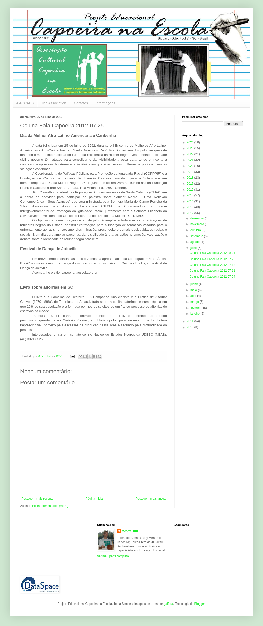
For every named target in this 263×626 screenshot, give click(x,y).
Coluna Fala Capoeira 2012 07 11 (212, 270)
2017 (190, 184)
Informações (105, 103)
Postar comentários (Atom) (50, 506)
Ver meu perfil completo (113, 556)
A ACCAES (25, 103)
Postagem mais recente (37, 498)
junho (194, 284)
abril (193, 296)
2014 (190, 201)
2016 (190, 189)
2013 (190, 207)
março (195, 302)
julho (194, 248)
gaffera (168, 604)
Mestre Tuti (130, 531)
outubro (196, 230)
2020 (190, 166)
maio (194, 290)
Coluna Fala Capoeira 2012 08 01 (212, 253)
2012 (190, 213)
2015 (190, 195)
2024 (190, 142)
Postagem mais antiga (151, 498)
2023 (190, 148)
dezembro (197, 218)
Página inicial (94, 498)
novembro (197, 224)
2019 (190, 172)
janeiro (195, 313)
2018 (190, 177)
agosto (195, 242)
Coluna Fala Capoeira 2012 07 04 (212, 277)
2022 (190, 154)
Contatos (81, 103)
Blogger (199, 604)
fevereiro (196, 308)
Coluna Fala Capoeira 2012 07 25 (212, 259)
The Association (53, 103)
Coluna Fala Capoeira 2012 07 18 (212, 265)
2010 (190, 327)
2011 (190, 321)
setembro (197, 236)
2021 (190, 160)
